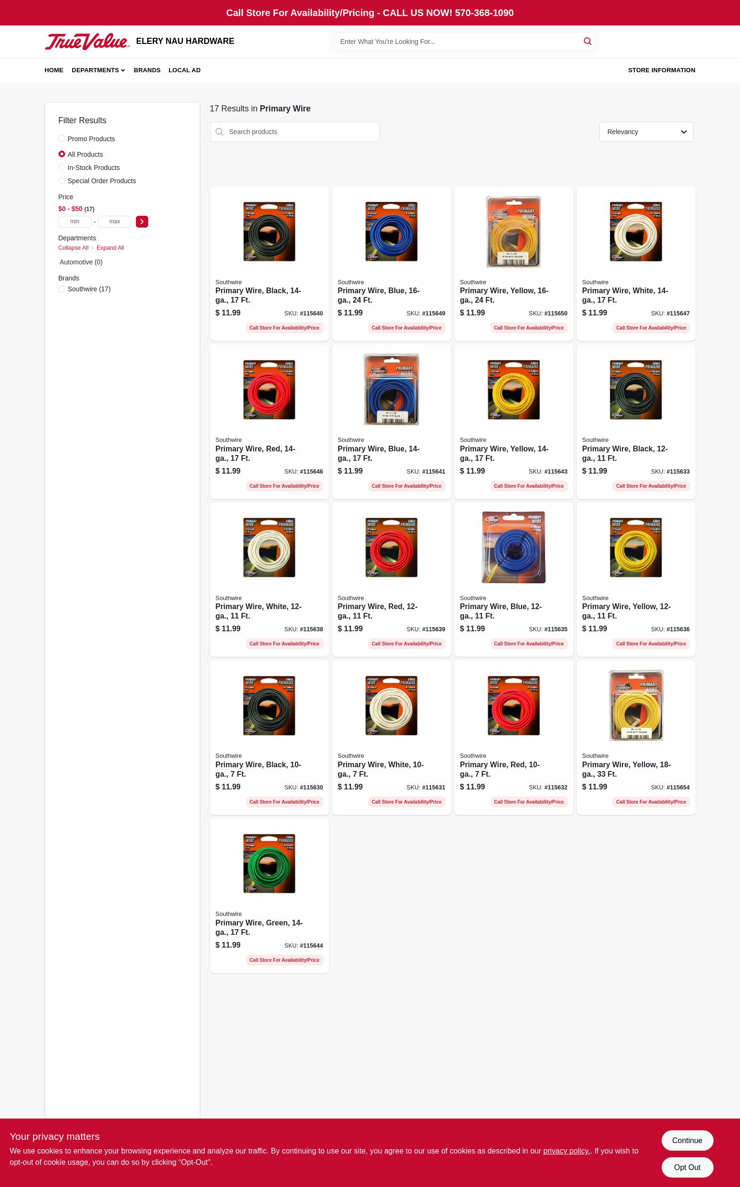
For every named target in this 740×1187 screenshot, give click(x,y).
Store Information (661, 70)
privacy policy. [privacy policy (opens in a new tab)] (566, 1151)
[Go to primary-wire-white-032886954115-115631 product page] (391, 737)
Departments (95, 70)
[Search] (588, 41)
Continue (687, 1140)
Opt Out (687, 1167)
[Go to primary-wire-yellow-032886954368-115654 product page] (636, 737)
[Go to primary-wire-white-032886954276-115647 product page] (636, 264)
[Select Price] (142, 222)
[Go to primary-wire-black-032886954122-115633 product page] (636, 421)
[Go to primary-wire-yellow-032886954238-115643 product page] (513, 421)
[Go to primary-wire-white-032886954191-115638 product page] (269, 579)
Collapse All (74, 248)
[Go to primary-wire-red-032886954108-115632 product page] (513, 737)
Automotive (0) (81, 262)
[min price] (75, 222)
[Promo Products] (62, 138)
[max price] (114, 222)
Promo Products (91, 138)
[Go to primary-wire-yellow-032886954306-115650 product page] (513, 264)
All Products (85, 154)
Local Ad (184, 70)
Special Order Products (102, 180)
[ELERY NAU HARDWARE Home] (87, 41)
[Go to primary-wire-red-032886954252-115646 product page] (269, 421)
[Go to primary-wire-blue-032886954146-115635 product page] (513, 579)
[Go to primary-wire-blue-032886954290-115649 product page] (391, 264)
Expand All (110, 248)
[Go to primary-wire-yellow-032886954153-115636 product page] (636, 579)
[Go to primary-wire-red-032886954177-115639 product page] (391, 579)
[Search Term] (465, 41)
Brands (147, 70)
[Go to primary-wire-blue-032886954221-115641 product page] (391, 421)
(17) (89, 289)
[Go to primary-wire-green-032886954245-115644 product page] (269, 895)
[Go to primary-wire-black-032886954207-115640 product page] (269, 264)
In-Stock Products (94, 167)
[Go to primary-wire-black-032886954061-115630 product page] (269, 737)
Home (54, 70)
